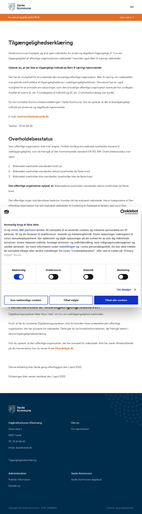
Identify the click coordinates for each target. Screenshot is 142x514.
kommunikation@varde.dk (33, 116)
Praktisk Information (19, 479)
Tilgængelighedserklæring (22, 460)
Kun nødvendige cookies (26, 300)
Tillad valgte (70, 300)
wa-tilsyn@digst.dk (62, 348)
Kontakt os (14, 485)
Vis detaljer (124, 289)
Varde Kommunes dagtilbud (86, 479)
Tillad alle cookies (116, 300)
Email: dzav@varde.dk (20, 447)
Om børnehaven (80, 429)
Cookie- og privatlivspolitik (120, 508)
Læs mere (125, 17)
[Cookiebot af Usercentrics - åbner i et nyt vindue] (123, 211)
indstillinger (67, 246)
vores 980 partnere (23, 230)
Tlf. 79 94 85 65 (16, 441)
